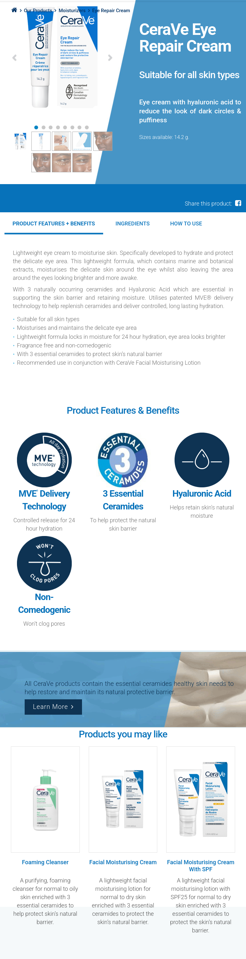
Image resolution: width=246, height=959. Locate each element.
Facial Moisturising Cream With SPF (200, 866)
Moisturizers (72, 10)
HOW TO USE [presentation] (186, 223)
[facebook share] (238, 203)
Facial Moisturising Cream (123, 862)
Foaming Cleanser (45, 862)
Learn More (50, 707)
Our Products (38, 10)
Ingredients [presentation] (133, 223)
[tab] (53, 223)
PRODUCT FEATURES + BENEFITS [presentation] (53, 223)
